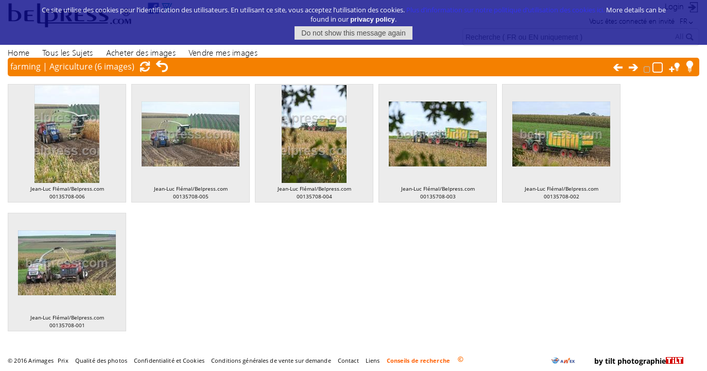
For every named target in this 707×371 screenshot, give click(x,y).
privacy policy (372, 19)
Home (18, 52)
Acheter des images (141, 52)
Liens (373, 360)
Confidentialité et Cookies (169, 360)
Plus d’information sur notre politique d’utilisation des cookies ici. (505, 9)
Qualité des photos (101, 360)
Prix (63, 360)
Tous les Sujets (67, 52)
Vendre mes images (222, 52)
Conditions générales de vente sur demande (271, 360)
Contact (348, 360)
